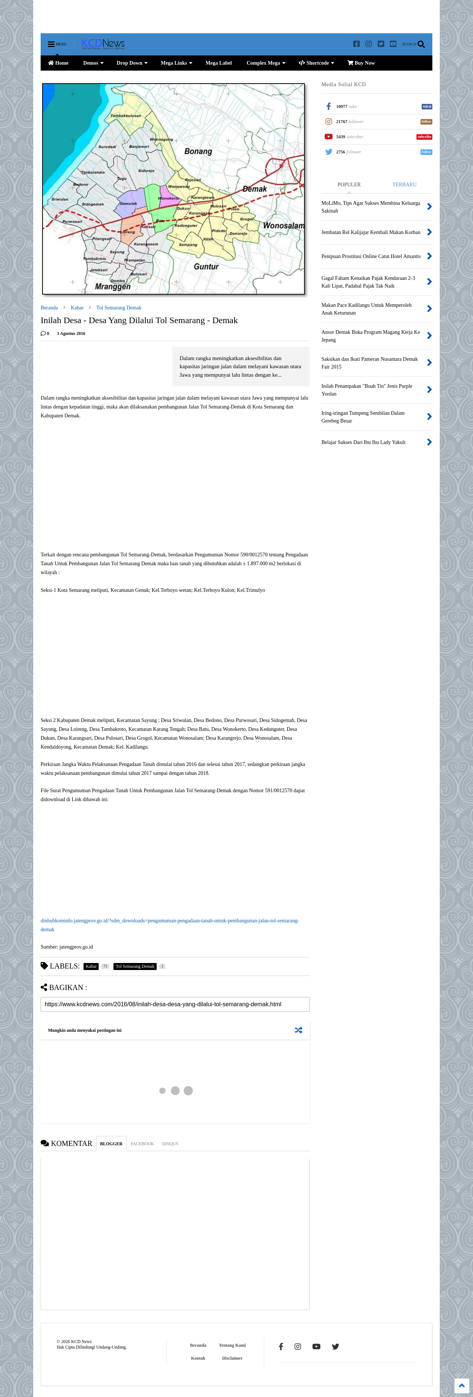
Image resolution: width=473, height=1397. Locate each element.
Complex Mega (266, 63)
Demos (93, 63)
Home (58, 63)
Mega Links (177, 63)
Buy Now (361, 63)
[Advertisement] (175, 16)
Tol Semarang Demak (119, 308)
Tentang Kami (232, 1345)
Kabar (77, 308)
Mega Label (218, 63)
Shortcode (316, 63)
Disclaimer (232, 1358)
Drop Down (132, 63)
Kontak (198, 1358)
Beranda (49, 308)
